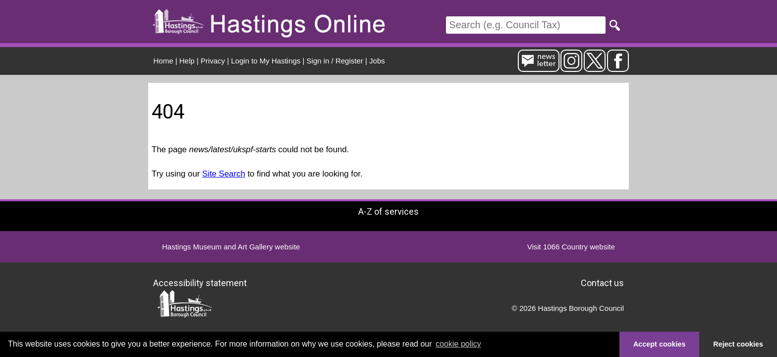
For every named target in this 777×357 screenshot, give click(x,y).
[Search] (526, 25)
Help (187, 61)
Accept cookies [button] (659, 344)
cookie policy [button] (458, 344)
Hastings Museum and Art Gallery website (231, 246)
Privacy (213, 61)
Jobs (377, 61)
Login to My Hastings (265, 61)
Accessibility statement (200, 282)
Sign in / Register (335, 61)
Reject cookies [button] (738, 344)
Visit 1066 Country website (571, 246)
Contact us (602, 282)
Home (163, 61)
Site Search (223, 173)
